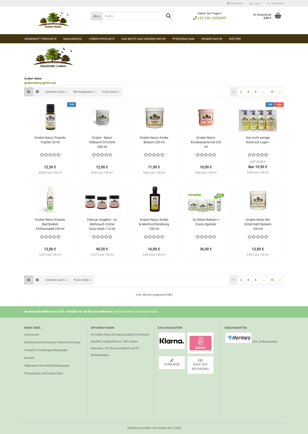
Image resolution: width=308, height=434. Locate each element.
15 (272, 91)
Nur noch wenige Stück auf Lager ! (258, 140)
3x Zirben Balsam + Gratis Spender (205, 222)
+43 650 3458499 (209, 18)
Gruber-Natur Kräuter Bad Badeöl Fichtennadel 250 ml (50, 224)
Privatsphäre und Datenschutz (43, 373)
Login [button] (255, 3)
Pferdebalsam (183, 39)
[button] (235, 3)
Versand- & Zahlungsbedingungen (46, 350)
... (263, 91)
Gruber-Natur (211, 39)
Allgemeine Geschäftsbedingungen (46, 365)
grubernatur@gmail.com (40, 83)
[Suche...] (96, 16)
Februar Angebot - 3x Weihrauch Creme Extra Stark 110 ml (102, 224)
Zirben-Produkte (102, 39)
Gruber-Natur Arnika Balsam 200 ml (154, 140)
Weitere (235, 39)
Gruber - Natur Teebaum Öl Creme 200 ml (102, 142)
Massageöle (72, 39)
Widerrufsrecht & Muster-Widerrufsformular (52, 342)
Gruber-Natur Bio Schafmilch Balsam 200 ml (257, 224)
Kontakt (29, 358)
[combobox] (55, 91)
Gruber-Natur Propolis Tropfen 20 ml (50, 140)
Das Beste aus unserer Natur (143, 39)
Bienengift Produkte (40, 39)
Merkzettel (275, 3)
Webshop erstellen (139, 428)
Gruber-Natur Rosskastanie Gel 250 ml (206, 142)
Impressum (31, 334)
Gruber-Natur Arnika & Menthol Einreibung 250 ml (154, 224)
